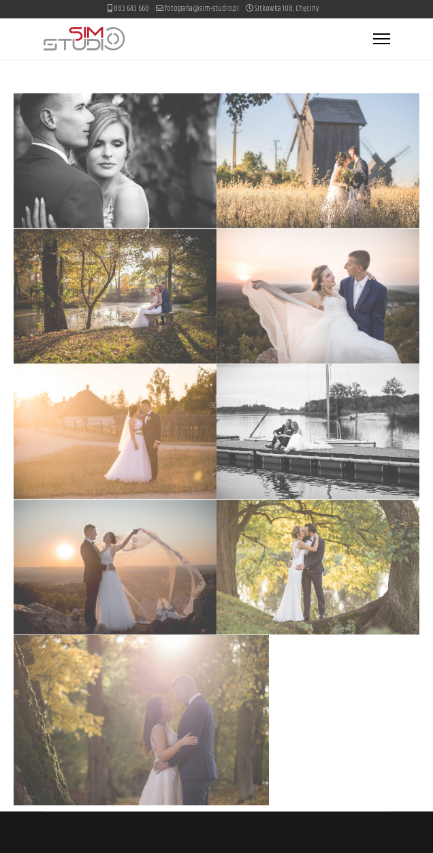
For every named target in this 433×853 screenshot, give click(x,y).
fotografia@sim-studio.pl (202, 8)
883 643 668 (131, 8)
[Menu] (381, 38)
